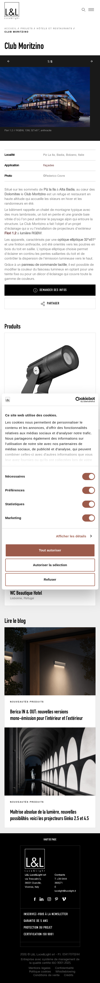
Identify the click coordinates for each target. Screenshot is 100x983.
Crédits (68, 975)
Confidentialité (64, 968)
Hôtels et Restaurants (54, 29)
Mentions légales (40, 968)
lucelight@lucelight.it (65, 891)
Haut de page (50, 839)
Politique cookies (40, 971)
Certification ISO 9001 (39, 934)
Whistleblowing (65, 971)
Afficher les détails (71, 536)
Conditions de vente (46, 975)
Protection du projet (38, 927)
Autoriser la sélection (50, 565)
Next (91, 61)
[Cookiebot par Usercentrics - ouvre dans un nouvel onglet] (75, 400)
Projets (27, 29)
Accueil (10, 29)
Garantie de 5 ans (36, 920)
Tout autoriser (50, 550)
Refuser (50, 579)
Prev (8, 61)
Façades (48, 165)
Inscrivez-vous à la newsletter (46, 914)
